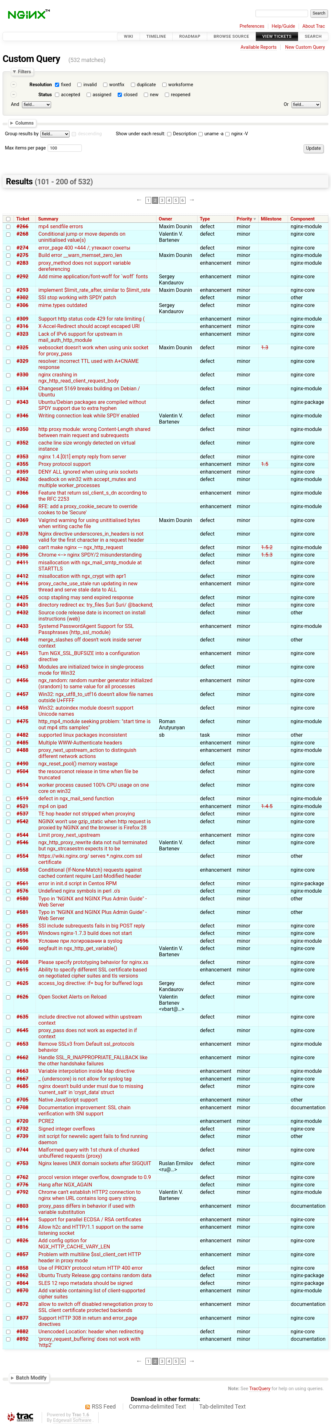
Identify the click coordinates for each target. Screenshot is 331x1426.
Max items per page (25, 148)
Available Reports (258, 47)
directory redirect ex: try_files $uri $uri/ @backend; (95, 605)
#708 (22, 1107)
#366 (22, 493)
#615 (22, 970)
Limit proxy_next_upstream (69, 835)
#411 (22, 562)
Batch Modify (31, 1378)
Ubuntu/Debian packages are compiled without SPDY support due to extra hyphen (92, 405)
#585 (22, 926)
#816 (22, 1227)
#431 (22, 605)
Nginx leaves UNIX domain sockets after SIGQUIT (94, 1163)
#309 (22, 319)
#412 (22, 576)
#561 (22, 883)
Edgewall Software (72, 1420)
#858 (22, 1268)
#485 (22, 743)
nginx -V (236, 134)
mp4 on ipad (52, 806)
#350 (22, 429)
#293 (22, 290)
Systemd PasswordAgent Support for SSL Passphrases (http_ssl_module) (86, 629)
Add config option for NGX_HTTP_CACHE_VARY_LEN (74, 1243)
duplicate (146, 84)
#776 (22, 1185)
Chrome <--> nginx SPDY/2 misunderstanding (90, 555)
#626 (22, 997)
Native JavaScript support (68, 1100)
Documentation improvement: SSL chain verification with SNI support (84, 1110)
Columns (24, 122)
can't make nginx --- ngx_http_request (80, 547)
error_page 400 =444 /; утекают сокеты (84, 248)
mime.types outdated (62, 305)
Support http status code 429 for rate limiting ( (91, 319)
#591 (22, 933)
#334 (22, 388)
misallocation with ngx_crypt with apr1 (82, 576)
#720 (22, 1121)
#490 (22, 764)
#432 (22, 613)
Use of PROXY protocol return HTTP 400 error (90, 1268)
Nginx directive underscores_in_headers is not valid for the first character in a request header (91, 537)
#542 (22, 821)
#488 (22, 750)
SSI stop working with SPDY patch (77, 297)
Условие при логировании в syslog (80, 941)
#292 (22, 276)
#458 (22, 708)
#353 (22, 457)
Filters (24, 71)
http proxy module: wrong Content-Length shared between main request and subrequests (94, 432)
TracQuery (259, 1388)
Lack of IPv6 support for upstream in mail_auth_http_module (80, 337)
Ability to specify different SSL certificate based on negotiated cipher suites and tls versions (92, 973)
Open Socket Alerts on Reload (72, 997)
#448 (22, 640)
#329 (22, 361)
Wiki (128, 36)
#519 (22, 798)
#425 (22, 597)
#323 (22, 334)
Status (45, 94)
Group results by (21, 134)
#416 (22, 583)
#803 (22, 1206)
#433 (22, 626)
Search (313, 36)
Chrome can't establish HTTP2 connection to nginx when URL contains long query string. (89, 1195)
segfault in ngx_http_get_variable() (77, 948)
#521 (22, 806)
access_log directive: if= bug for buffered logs (90, 983)
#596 (22, 941)
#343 (22, 402)
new (154, 94)
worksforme (180, 84)
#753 (22, 1163)
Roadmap (189, 36)
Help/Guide (283, 26)
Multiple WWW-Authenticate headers (80, 743)
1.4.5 (266, 806)
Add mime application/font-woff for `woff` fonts (93, 276)
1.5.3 (266, 555)
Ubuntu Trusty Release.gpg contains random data (95, 1275)
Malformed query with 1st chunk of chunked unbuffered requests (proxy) (88, 1153)
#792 (22, 1192)
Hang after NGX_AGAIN (65, 1185)
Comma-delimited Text (157, 1406)
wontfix (116, 84)
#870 (22, 1291)
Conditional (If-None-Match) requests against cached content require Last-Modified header (90, 873)
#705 (22, 1100)
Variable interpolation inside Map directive (86, 1071)
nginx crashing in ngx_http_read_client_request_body (78, 378)
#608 (22, 962)
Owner (165, 219)
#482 (22, 735)
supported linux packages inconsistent (82, 735)
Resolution (40, 84)
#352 (22, 443)
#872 (22, 1304)
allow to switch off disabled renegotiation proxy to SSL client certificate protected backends (95, 1307)
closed (130, 94)
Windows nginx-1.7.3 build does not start (85, 933)
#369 (22, 520)
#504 (22, 771)
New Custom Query (305, 47)
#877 (22, 1318)
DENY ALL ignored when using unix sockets (88, 472)
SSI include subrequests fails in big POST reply (91, 926)
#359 (22, 472)
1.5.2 (266, 547)
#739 (22, 1136)
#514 (22, 785)
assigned (101, 94)
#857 (22, 1254)
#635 (22, 1017)
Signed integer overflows (66, 1129)
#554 (22, 856)
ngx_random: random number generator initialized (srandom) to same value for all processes (95, 683)
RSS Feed (104, 1406)
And (15, 104)
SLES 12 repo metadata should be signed (85, 1283)
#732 (22, 1129)
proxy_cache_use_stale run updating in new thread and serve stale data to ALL (88, 586)
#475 (22, 721)
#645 (22, 1030)
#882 (22, 1332)
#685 (22, 1086)
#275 (22, 255)
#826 (22, 1240)
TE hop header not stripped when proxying (86, 814)
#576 (22, 891)
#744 (22, 1150)
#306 (22, 305)
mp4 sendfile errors (60, 226)
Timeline (156, 36)
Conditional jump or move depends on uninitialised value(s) (81, 237)
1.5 (264, 464)
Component (302, 219)
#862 (22, 1275)
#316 (22, 326)
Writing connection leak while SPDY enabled (88, 416)
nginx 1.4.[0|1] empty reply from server (82, 457)
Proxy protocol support (64, 464)
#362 (22, 479)
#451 (22, 653)
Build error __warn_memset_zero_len (80, 255)
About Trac (314, 26)
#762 (22, 1177)
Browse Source (231, 36)
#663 (22, 1071)
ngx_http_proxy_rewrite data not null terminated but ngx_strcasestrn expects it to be (92, 845)
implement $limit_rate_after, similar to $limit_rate (94, 290)
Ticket (22, 219)
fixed (66, 84)
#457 (22, 694)
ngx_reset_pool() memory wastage (78, 764)
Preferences (252, 26)
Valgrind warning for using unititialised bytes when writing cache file (89, 523)
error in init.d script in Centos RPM (77, 883)
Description (182, 134)
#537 (22, 814)
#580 (22, 899)
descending (90, 134)
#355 (22, 464)
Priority (244, 219)
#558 (22, 870)
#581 (22, 912)
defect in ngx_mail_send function (76, 798)
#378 (22, 534)
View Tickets (277, 36)
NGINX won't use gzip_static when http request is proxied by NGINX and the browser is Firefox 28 (94, 824)
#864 (22, 1283)
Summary (48, 219)
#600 (22, 948)
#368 (22, 506)
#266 (22, 226)
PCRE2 (46, 1121)
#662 (22, 1057)
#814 (22, 1219)
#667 (22, 1079)
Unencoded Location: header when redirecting (91, 1332)
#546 (22, 842)
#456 (22, 680)
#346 (22, 416)
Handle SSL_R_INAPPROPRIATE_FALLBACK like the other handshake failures (93, 1060)
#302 (22, 297)
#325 (22, 347)
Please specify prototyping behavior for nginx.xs (93, 962)
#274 (22, 248)
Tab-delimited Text (222, 1406)
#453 (22, 667)
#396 (22, 555)
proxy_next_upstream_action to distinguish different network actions (87, 753)
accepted (70, 94)
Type (205, 219)
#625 (22, 983)
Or (286, 104)
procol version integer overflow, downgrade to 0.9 (94, 1177)
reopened (180, 94)
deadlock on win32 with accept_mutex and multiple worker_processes (87, 482)
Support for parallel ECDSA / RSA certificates (89, 1219)
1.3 (264, 347)
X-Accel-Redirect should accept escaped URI (89, 326)
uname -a (211, 134)
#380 (22, 547)
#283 (22, 263)
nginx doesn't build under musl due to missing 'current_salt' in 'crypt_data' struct (90, 1089)
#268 (22, 234)
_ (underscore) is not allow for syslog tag (85, 1079)
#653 (22, 1044)
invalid (90, 84)
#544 (22, 835)
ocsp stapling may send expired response (85, 597)
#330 (22, 375)
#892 (22, 1339)
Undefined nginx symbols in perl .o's (79, 891)
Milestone (271, 219)
